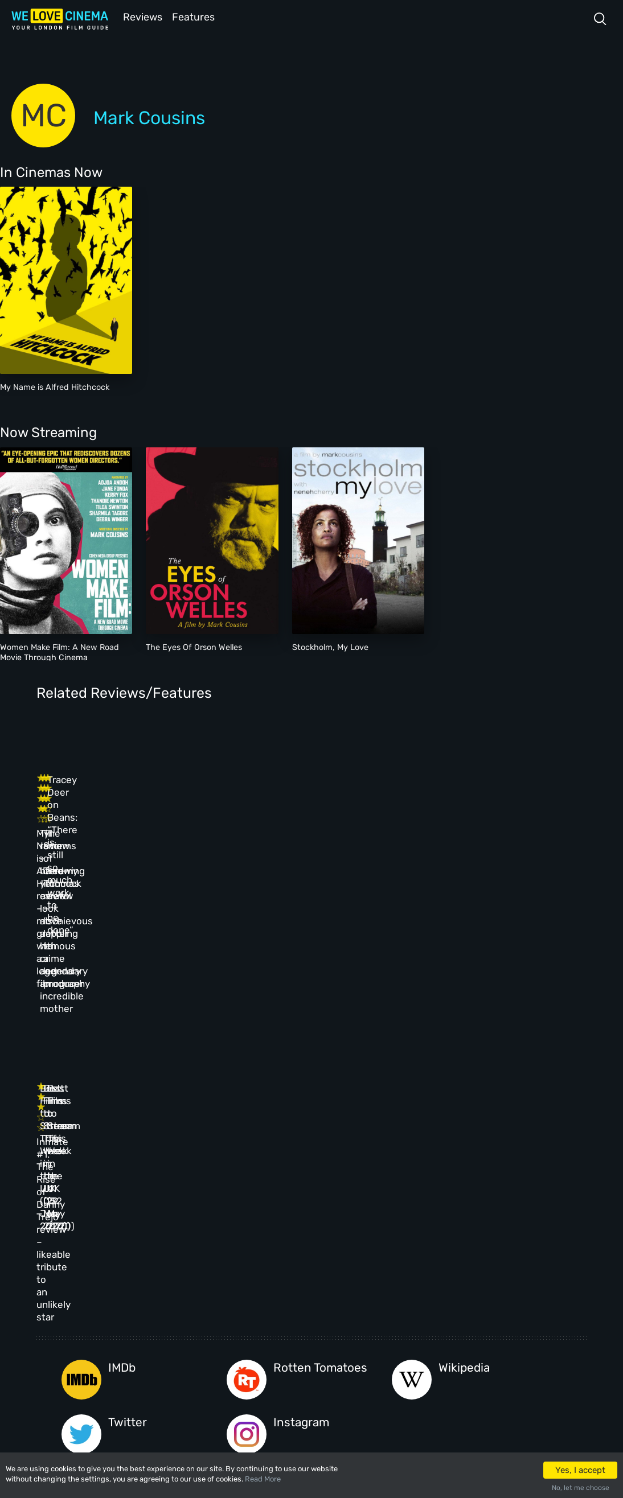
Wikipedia (464, 1073)
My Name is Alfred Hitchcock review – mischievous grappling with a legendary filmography (86, 825)
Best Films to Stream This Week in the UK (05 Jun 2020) (219, 968)
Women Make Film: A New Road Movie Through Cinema (59, 651)
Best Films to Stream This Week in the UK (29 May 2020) (347, 968)
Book (141, 1278)
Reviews (140, 16)
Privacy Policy (305, 1327)
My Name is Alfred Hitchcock (54, 386)
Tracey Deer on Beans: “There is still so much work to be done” (474, 800)
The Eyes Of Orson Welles (194, 646)
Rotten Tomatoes (320, 1073)
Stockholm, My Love (330, 646)
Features (196, 16)
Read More (263, 1479)
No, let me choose (580, 1487)
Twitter (127, 1127)
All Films (148, 1302)
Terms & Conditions (314, 1302)
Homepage (149, 1254)
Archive (292, 1278)
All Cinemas (223, 1254)
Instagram (301, 1127)
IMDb (122, 1073)
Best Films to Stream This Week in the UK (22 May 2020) (477, 968)
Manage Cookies (307, 1351)
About (289, 1254)
